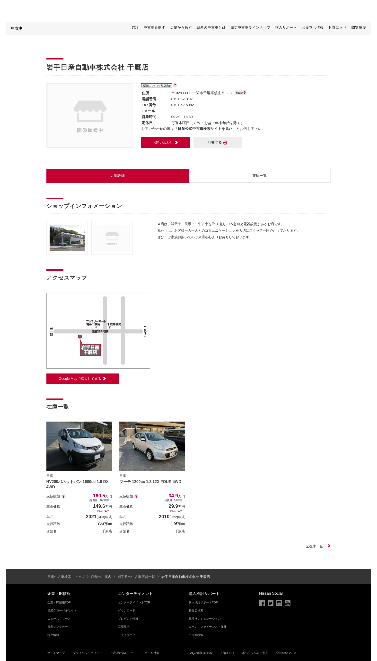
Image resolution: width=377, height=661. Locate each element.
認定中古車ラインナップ (251, 27)
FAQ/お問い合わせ (201, 653)
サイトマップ (56, 653)
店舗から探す (181, 27)
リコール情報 (150, 653)
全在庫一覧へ (318, 546)
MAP (241, 92)
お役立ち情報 (313, 27)
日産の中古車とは (211, 27)
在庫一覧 (259, 175)
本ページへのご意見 (255, 653)
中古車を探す (154, 27)
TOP (135, 27)
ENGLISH (227, 653)
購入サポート (286, 27)
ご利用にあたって (122, 653)
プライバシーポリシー (87, 653)
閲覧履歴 (358, 27)
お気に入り (337, 27)
